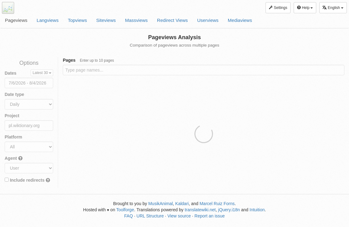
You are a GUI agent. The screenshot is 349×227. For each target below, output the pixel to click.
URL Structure (150, 215)
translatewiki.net (200, 209)
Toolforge (125, 209)
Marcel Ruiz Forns (217, 203)
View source (179, 215)
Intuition (257, 209)
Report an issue (209, 215)
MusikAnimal (160, 203)
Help (305, 8)
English (332, 7)
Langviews (48, 20)
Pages (88, 60)
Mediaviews (240, 20)
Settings (278, 8)
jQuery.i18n (229, 209)
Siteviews (106, 20)
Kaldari (182, 203)
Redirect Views (172, 20)
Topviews (77, 20)
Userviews (208, 20)
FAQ (128, 215)
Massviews (136, 20)
